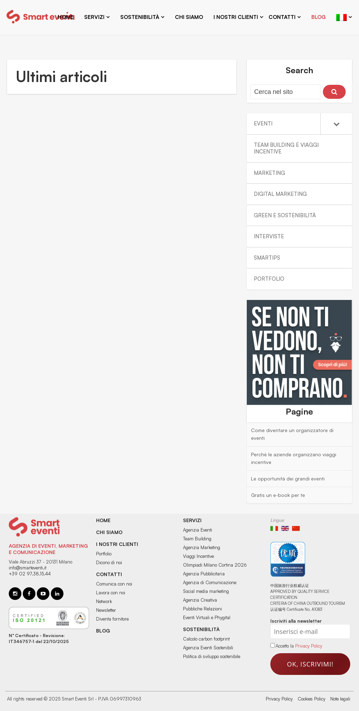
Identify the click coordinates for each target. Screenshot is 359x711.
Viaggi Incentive (198, 556)
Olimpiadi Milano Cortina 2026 (215, 565)
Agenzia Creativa (200, 600)
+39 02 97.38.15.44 (30, 573)
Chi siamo (189, 17)
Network (104, 601)
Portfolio (103, 553)
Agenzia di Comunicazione (209, 582)
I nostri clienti (236, 17)
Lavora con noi (110, 592)
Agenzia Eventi (197, 530)
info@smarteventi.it (27, 567)
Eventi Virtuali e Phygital (206, 617)
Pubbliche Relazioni (202, 608)
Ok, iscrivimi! (310, 664)
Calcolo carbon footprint (206, 639)
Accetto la (283, 646)
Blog (318, 17)
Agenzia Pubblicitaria (204, 573)
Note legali (340, 699)
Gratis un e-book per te (278, 495)
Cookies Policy (311, 699)
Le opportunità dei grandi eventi (288, 478)
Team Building (197, 538)
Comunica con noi (114, 584)
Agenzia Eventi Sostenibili (208, 647)
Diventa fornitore (112, 619)
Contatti (282, 17)
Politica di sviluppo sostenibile (211, 656)
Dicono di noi (109, 562)
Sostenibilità (139, 17)
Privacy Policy (308, 646)
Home (66, 17)
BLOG (103, 631)
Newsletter (106, 610)
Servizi (94, 17)
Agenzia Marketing (201, 547)
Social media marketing (206, 591)
